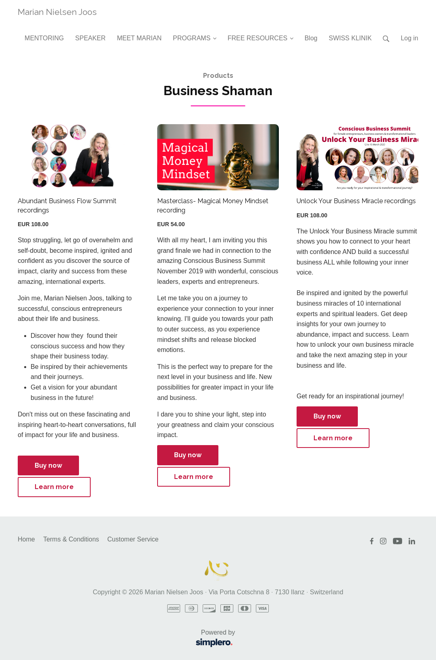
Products (218, 75)
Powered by (129, 639)
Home (26, 539)
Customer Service (132, 539)
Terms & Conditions (71, 539)
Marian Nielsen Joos (57, 12)
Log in (409, 38)
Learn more (54, 487)
